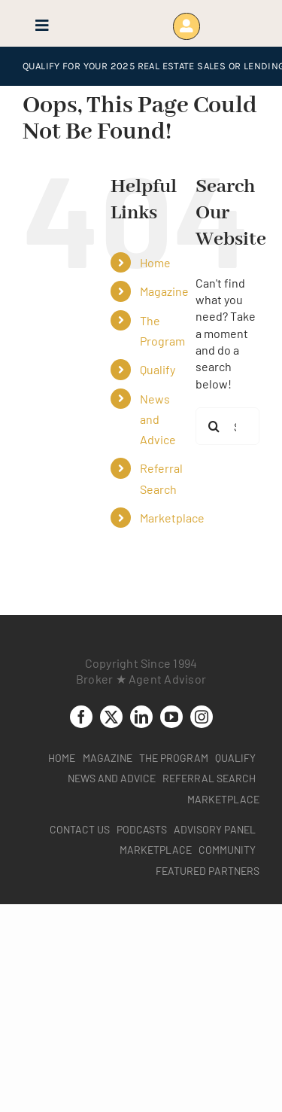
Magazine (164, 291)
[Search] (214, 426)
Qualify (157, 369)
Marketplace (172, 517)
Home (155, 262)
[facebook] (81, 716)
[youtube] (171, 716)
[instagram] (201, 716)
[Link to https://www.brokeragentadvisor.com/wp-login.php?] (186, 26)
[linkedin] (141, 716)
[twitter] (111, 716)
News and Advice (158, 418)
